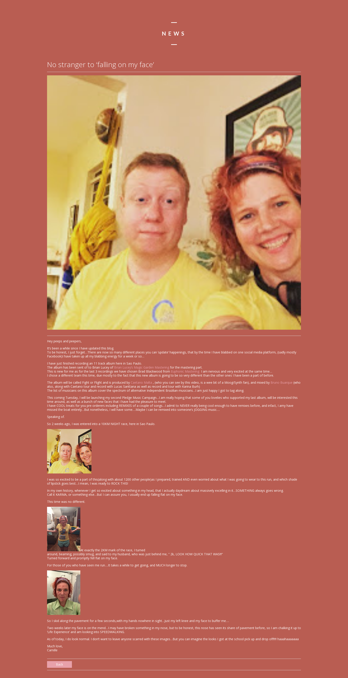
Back (59, 664)
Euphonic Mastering (185, 371)
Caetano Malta (142, 382)
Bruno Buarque (282, 382)
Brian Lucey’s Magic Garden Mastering (141, 367)
